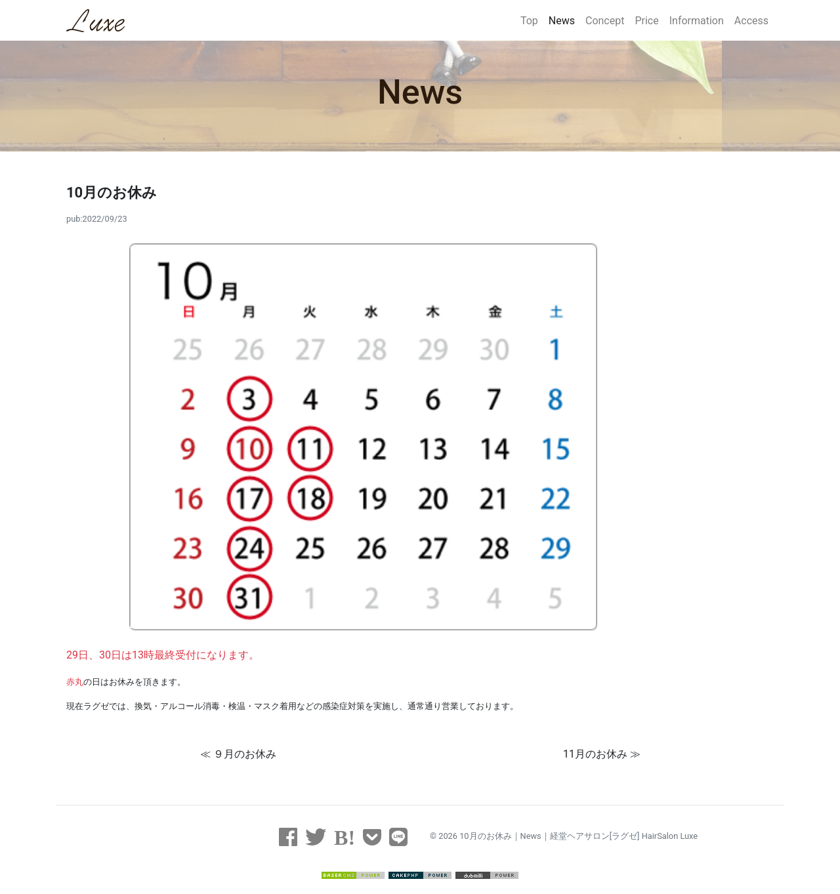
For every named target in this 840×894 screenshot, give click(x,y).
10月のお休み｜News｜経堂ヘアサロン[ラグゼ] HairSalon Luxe (578, 836)
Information (696, 20)
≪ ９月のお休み (238, 754)
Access (751, 20)
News (562, 20)
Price (646, 20)
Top (529, 20)
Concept (604, 20)
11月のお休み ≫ (601, 754)
